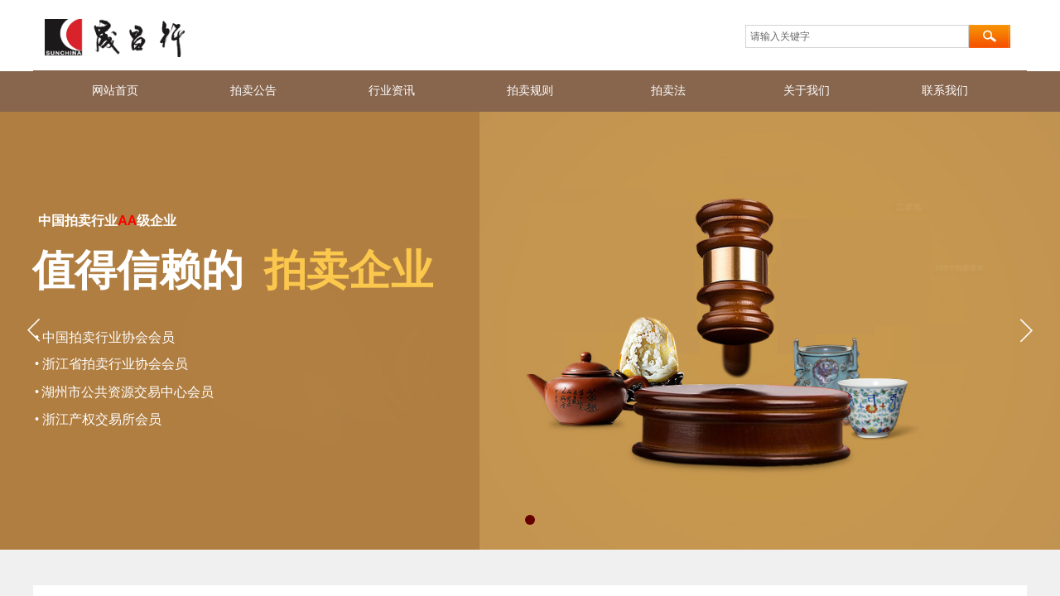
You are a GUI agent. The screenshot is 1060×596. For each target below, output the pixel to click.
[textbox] (857, 36)
